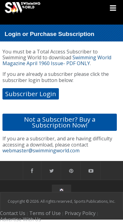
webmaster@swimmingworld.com (41, 150)
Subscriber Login (30, 93)
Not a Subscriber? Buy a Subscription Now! (60, 122)
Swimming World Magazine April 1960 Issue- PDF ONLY (56, 60)
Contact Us (12, 213)
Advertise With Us (20, 219)
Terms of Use (45, 213)
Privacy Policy (80, 213)
